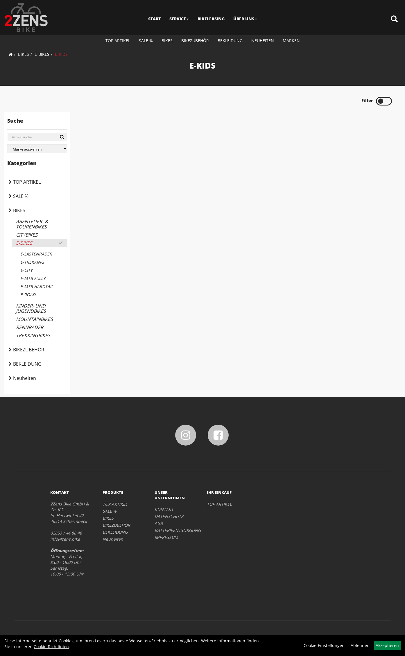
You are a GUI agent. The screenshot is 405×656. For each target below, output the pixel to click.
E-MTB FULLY (32, 278)
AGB (159, 523)
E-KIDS (61, 54)
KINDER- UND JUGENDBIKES (31, 308)
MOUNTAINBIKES (34, 319)
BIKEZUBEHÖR (195, 40)
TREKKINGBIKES (33, 335)
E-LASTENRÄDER (36, 254)
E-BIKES (42, 54)
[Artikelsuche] (394, 19)
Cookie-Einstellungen (324, 645)
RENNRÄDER (29, 327)
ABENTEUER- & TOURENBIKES (32, 224)
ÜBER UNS (245, 19)
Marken (291, 40)
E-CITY (26, 270)
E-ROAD (27, 294)
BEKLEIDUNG (230, 40)
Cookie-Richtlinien (51, 646)
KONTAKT (164, 509)
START (154, 19)
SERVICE (179, 19)
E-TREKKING (32, 262)
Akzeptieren (387, 645)
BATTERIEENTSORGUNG (174, 530)
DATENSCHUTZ (169, 516)
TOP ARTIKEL (117, 40)
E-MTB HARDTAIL (36, 286)
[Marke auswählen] (37, 148)
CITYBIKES (26, 235)
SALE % (146, 40)
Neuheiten (262, 40)
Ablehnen (360, 645)
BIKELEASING (211, 19)
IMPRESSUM (166, 537)
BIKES (167, 40)
